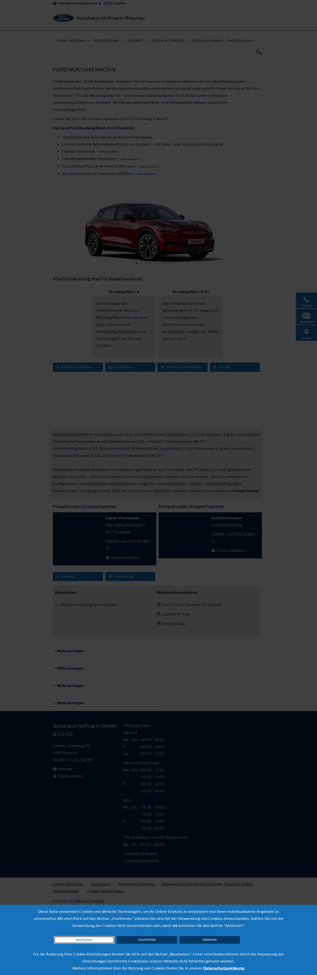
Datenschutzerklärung (223, 968)
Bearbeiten (84, 939)
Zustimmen (147, 939)
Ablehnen (209, 939)
